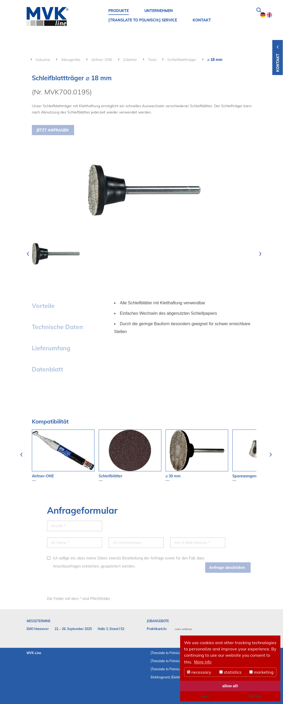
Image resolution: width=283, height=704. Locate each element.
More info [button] (202, 662)
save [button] (205, 696)
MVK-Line (34, 653)
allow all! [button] (230, 686)
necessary (199, 672)
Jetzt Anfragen (52, 130)
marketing (261, 672)
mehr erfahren (183, 629)
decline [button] (255, 696)
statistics (230, 672)
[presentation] (28, 253)
